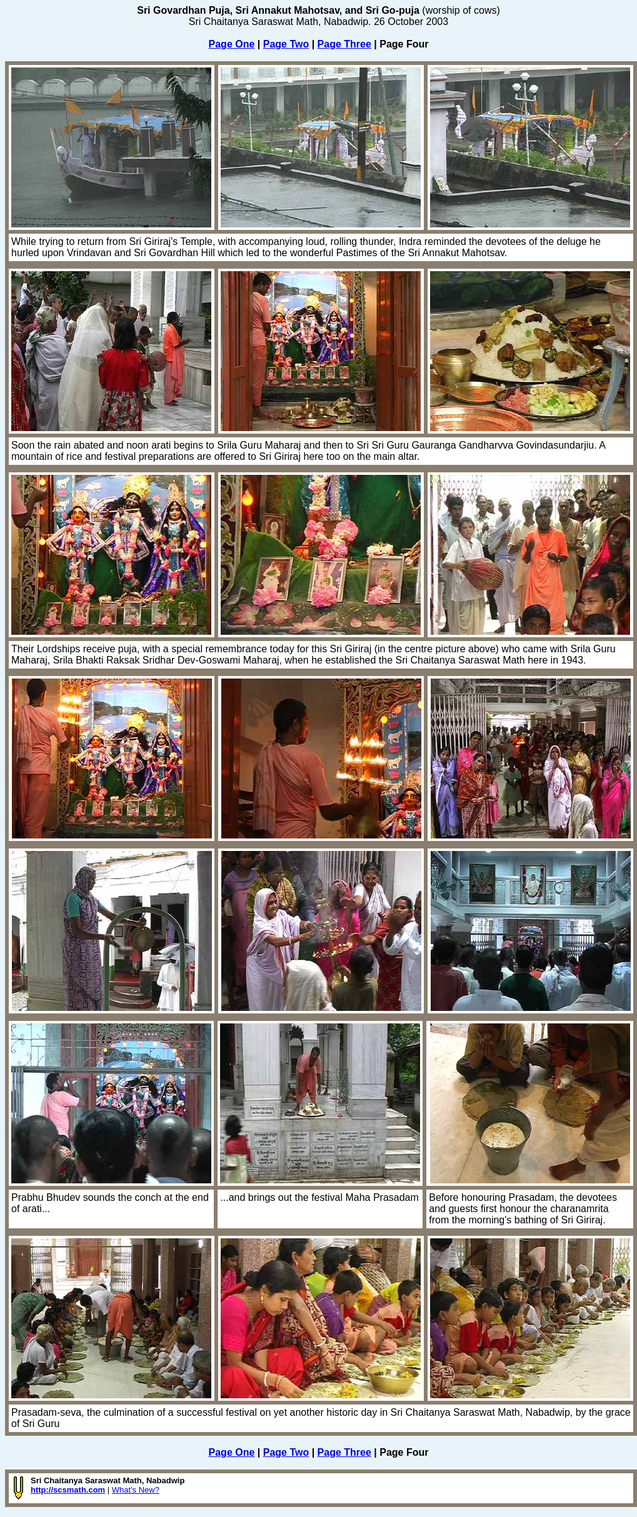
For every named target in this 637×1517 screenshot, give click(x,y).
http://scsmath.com (68, 1490)
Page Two (286, 44)
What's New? (135, 1490)
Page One (232, 44)
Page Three (344, 44)
